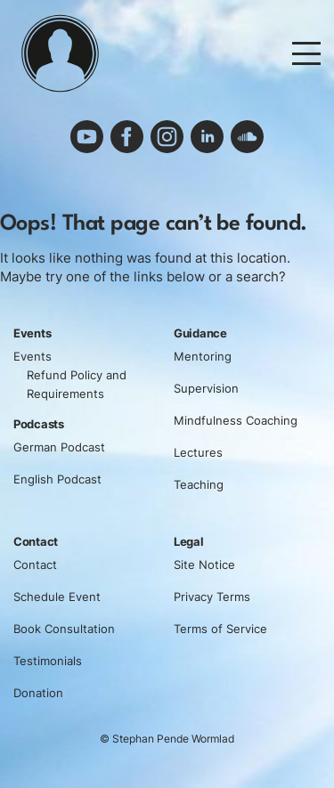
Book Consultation (64, 628)
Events (32, 356)
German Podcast (59, 447)
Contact (35, 564)
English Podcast (57, 479)
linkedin (207, 137)
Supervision (206, 388)
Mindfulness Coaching (235, 420)
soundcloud (248, 137)
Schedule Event (57, 596)
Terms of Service (220, 628)
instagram (167, 137)
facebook (127, 137)
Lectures (198, 452)
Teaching (199, 484)
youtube (87, 137)
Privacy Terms (212, 596)
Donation (38, 693)
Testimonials (47, 661)
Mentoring (203, 356)
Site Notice (204, 564)
